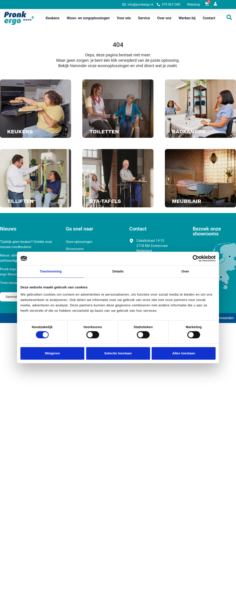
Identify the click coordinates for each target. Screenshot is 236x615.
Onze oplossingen (79, 242)
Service (144, 18)
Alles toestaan (183, 353)
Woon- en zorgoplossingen (88, 18)
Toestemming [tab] (51, 271)
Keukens (53, 18)
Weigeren (52, 353)
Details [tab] (118, 271)
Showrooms (75, 249)
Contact (209, 18)
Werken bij (187, 18)
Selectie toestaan (118, 353)
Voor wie (124, 18)
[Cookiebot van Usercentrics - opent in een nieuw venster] (196, 258)
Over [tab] (185, 271)
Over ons (164, 18)
